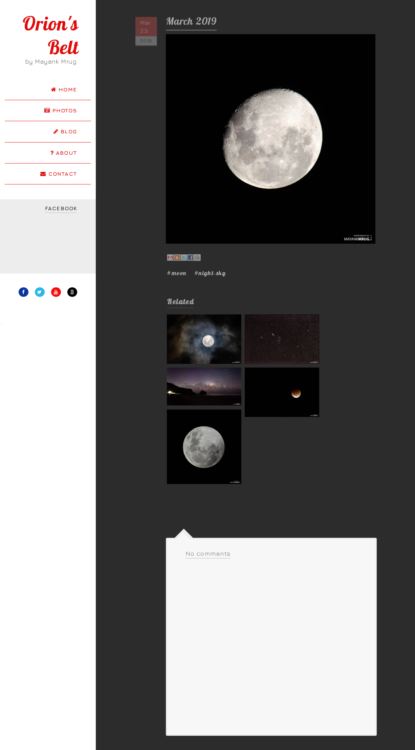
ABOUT (63, 153)
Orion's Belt (51, 35)
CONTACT (58, 174)
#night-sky (210, 273)
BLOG (65, 131)
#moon (177, 273)
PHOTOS (60, 110)
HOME (64, 89)
